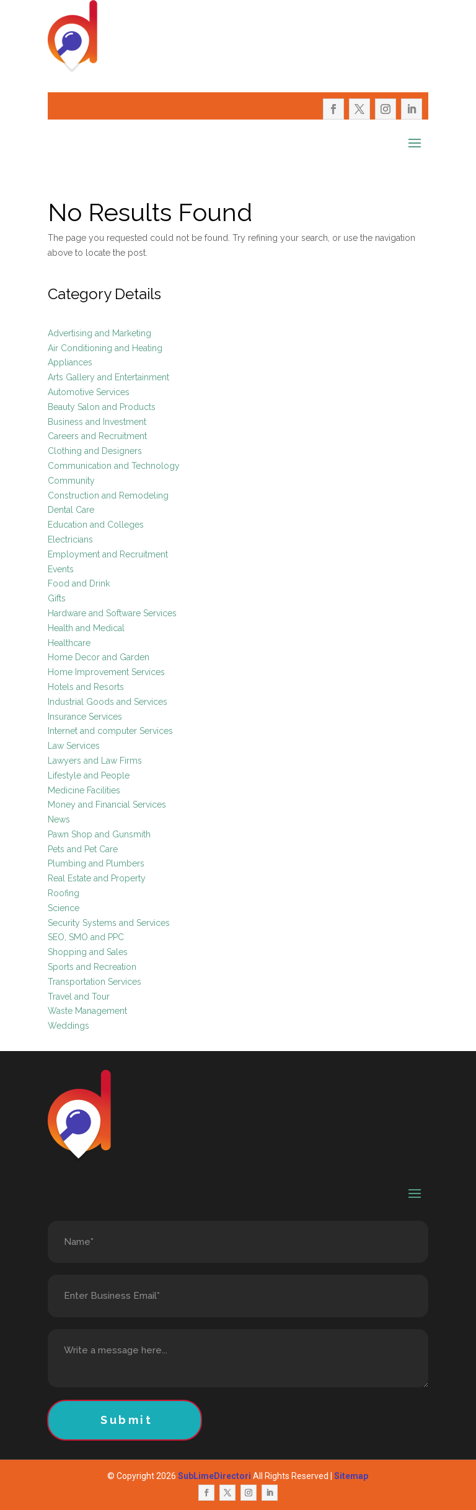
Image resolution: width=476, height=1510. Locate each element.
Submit (126, 1419)
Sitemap (351, 1476)
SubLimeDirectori (214, 1476)
